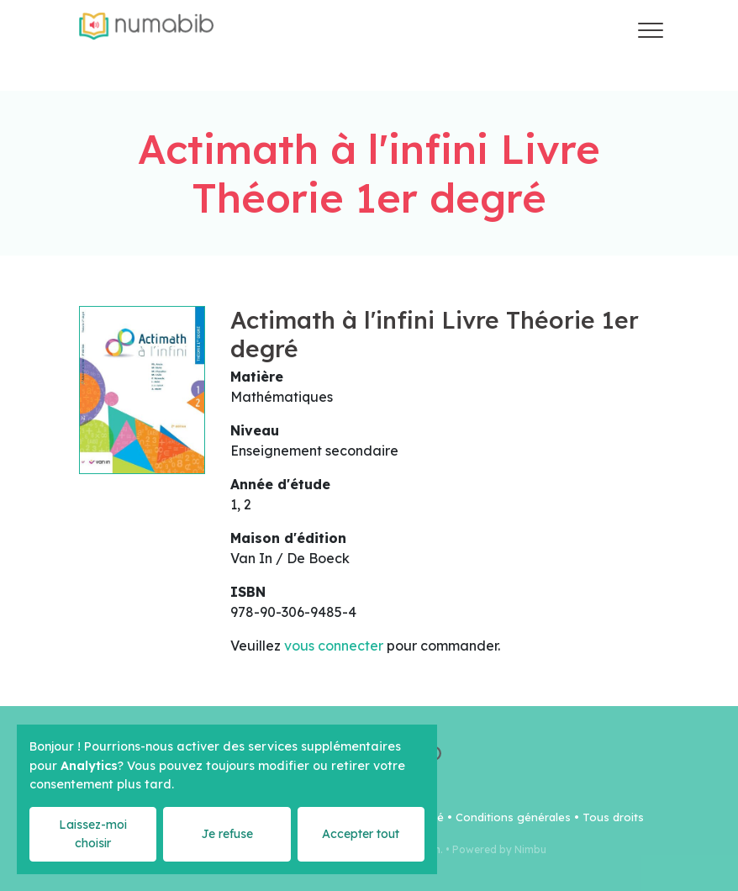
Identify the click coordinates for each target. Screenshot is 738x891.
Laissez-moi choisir (93, 833)
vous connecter (333, 645)
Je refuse (227, 833)
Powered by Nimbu (499, 849)
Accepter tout (360, 833)
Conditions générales (513, 817)
